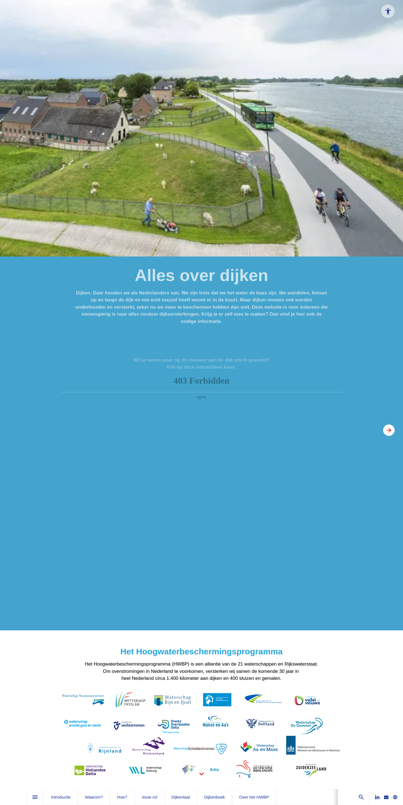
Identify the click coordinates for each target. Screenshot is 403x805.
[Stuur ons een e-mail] (386, 797)
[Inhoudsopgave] (35, 797)
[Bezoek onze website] (395, 797)
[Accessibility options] (388, 11)
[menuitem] (61, 797)
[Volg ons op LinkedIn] (377, 797)
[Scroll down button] (201, 773)
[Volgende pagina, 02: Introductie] (389, 430)
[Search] (361, 797)
